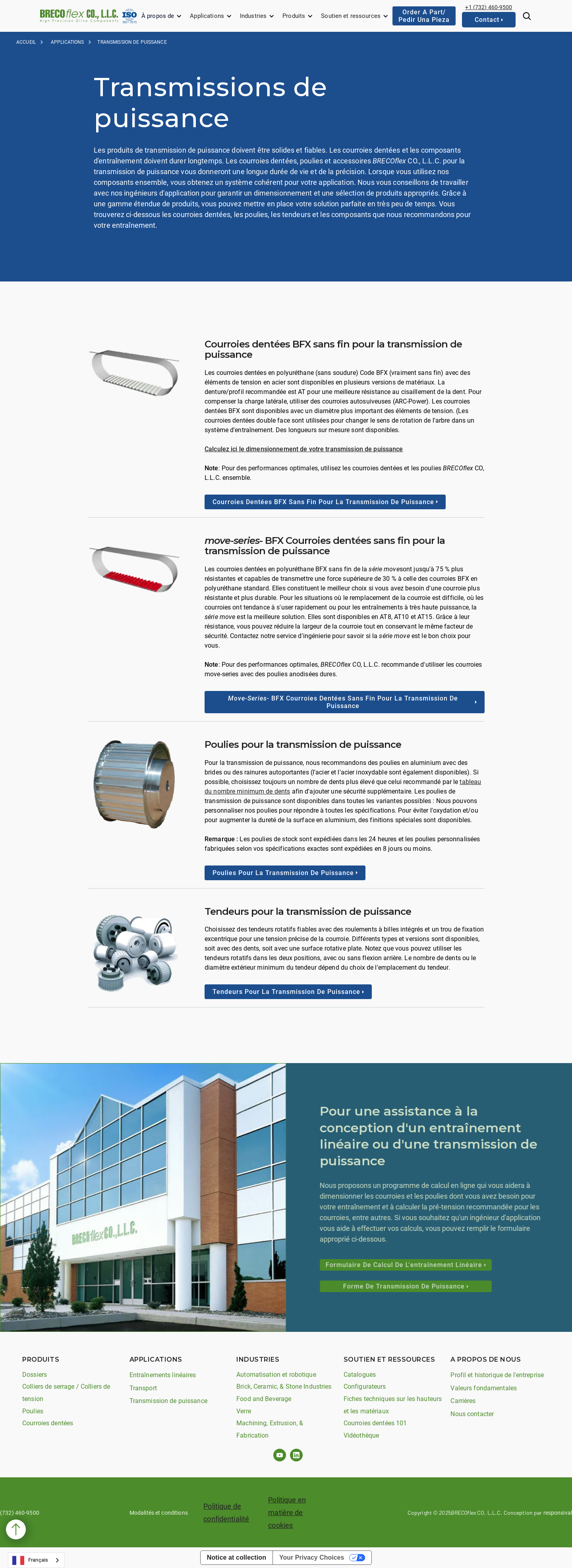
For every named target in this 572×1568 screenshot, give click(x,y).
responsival (557, 1513)
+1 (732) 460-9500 (488, 7)
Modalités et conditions (158, 1513)
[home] (79, 16)
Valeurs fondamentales (483, 1388)
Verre (243, 1411)
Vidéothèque (361, 1435)
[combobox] (36, 1560)
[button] (161, 16)
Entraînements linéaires (162, 1375)
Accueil (26, 42)
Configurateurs (365, 1386)
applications (67, 42)
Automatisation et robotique (276, 1374)
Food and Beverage (263, 1399)
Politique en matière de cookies (287, 1512)
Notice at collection (236, 1557)
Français (30, 1560)
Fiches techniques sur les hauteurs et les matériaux (393, 1405)
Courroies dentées (47, 1423)
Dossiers (34, 1374)
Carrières (462, 1401)
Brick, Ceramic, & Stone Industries (283, 1386)
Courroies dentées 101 (375, 1423)
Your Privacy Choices (311, 1557)
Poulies (32, 1411)
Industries (253, 15)
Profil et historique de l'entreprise (497, 1375)
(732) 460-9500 (19, 1513)
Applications (207, 15)
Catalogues (360, 1374)
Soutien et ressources (351, 15)
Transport (143, 1388)
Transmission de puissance (168, 1401)
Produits (293, 15)
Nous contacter (472, 1414)
